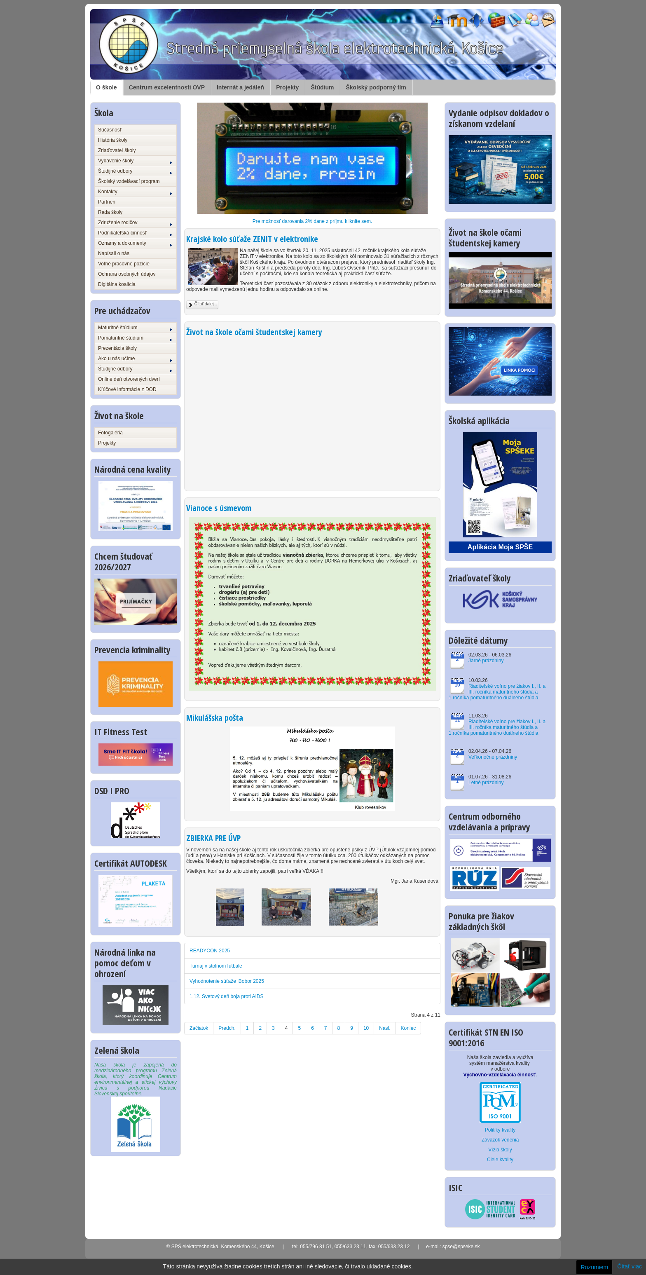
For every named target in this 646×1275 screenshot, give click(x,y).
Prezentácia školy (117, 348)
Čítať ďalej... (202, 305)
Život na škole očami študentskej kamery (254, 332)
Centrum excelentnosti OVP (167, 87)
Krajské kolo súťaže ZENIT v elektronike (252, 238)
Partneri (106, 202)
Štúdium (322, 87)
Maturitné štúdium (135, 328)
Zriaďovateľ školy (117, 150)
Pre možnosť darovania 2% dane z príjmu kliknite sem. (312, 221)
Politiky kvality (500, 1130)
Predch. (226, 1028)
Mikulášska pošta (214, 717)
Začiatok (199, 1028)
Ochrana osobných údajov (126, 274)
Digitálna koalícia (117, 284)
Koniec (408, 1028)
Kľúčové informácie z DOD (127, 389)
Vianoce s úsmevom (218, 507)
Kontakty (135, 192)
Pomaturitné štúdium (135, 338)
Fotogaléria (110, 433)
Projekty (287, 87)
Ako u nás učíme (135, 359)
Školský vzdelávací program (128, 181)
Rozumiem (594, 1267)
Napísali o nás (113, 253)
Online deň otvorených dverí (129, 379)
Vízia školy (500, 1150)
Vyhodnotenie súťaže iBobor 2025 (227, 981)
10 (366, 1028)
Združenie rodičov (135, 223)
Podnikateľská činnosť (135, 233)
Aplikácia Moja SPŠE (500, 547)
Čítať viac (629, 1266)
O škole (106, 87)
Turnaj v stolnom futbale (216, 966)
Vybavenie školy (135, 161)
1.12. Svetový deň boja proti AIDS (226, 996)
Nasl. (384, 1028)
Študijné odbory (135, 171)
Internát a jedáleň (240, 87)
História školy (112, 140)
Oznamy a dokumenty (135, 243)
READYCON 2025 (210, 951)
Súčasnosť (110, 130)
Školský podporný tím (376, 87)
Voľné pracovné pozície (124, 264)
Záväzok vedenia (500, 1140)
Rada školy (110, 212)
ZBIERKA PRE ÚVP (213, 838)
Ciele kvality (500, 1159)
